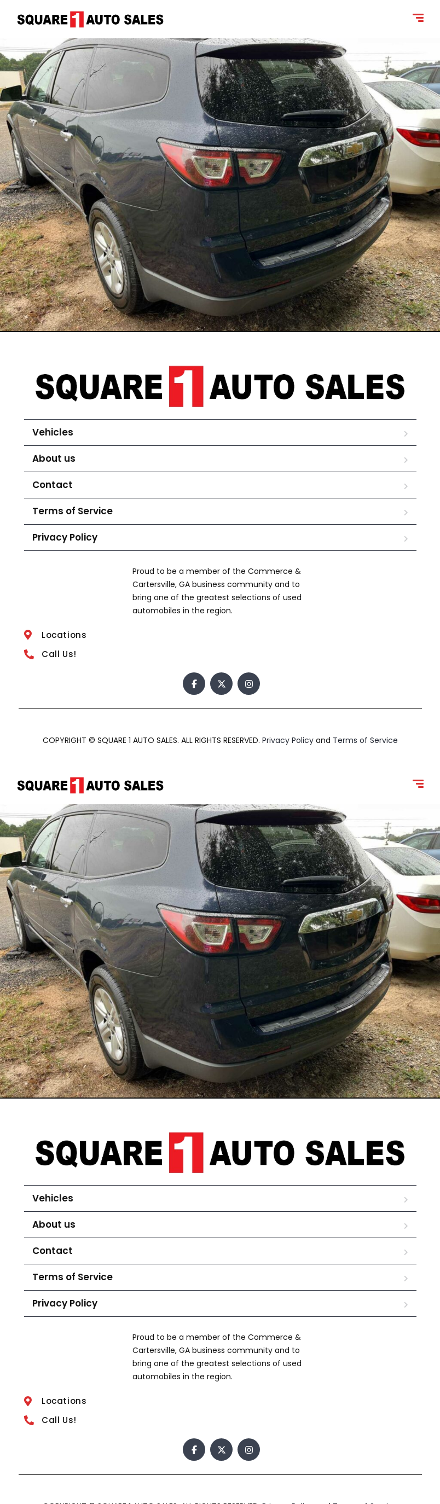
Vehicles (52, 432)
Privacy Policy (64, 537)
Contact (52, 484)
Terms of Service (72, 511)
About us (54, 458)
